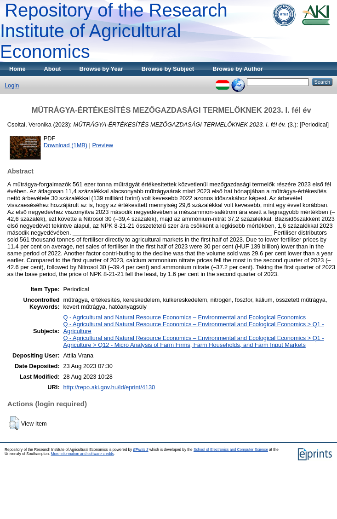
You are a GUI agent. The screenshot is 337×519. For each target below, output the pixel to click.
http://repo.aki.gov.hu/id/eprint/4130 (109, 387)
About (52, 68)
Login (12, 85)
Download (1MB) (65, 145)
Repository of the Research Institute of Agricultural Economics (114, 31)
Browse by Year (101, 68)
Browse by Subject (168, 68)
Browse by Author (237, 68)
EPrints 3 (140, 450)
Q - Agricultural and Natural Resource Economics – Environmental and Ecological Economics (184, 317)
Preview (103, 145)
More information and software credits (82, 454)
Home (17, 68)
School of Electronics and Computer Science (231, 450)
